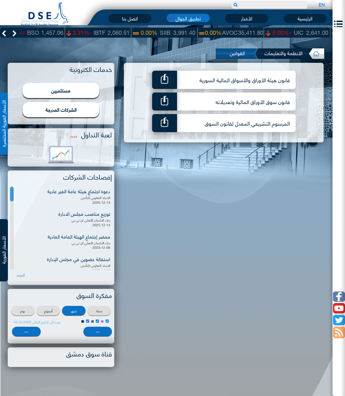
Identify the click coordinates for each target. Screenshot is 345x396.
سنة (99, 310)
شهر (74, 310)
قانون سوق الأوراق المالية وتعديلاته (253, 101)
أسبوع (48, 310)
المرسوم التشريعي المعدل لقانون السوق (247, 123)
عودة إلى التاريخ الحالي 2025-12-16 (37, 322)
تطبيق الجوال (188, 18)
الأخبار (246, 18)
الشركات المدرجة (61, 109)
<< (98, 331)
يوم (22, 310)
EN (322, 4)
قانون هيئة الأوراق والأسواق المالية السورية (245, 80)
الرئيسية (305, 18)
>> (26, 331)
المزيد (21, 275)
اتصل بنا (130, 18)
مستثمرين (60, 90)
